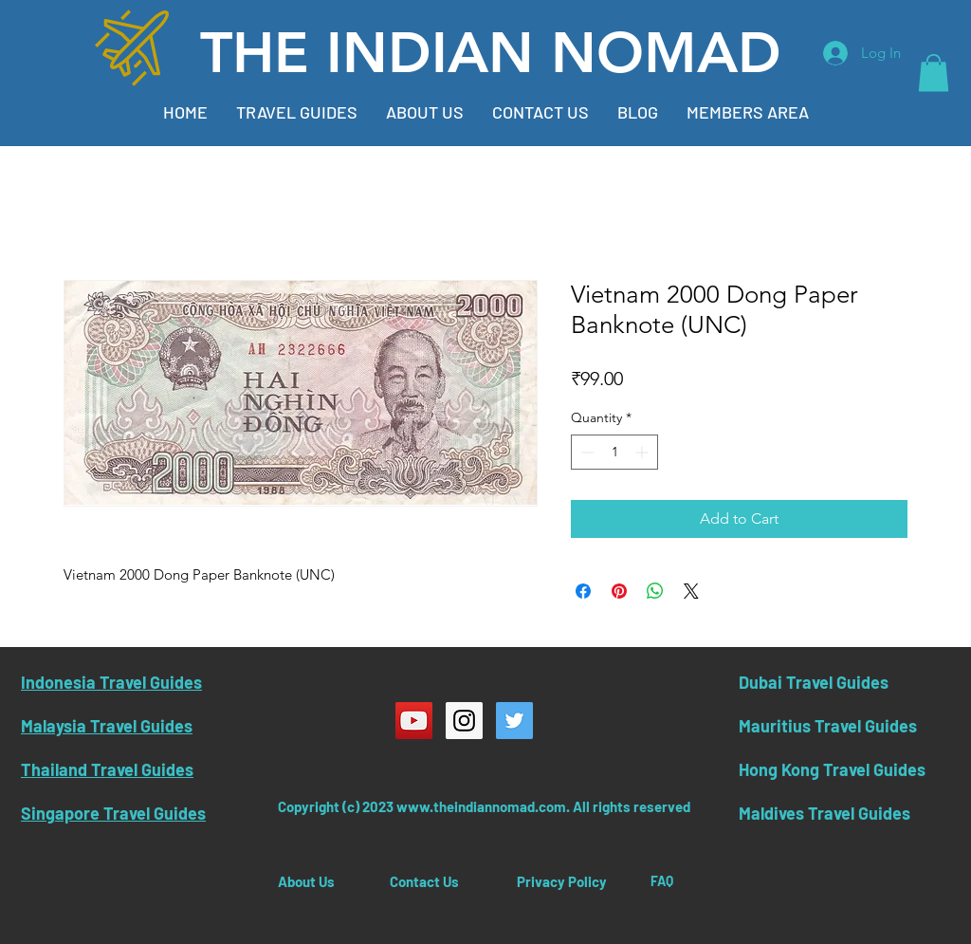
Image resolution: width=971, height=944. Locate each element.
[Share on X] (691, 591)
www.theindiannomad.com (481, 806)
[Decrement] (585, 452)
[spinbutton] (614, 452)
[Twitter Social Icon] (514, 720)
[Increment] (643, 452)
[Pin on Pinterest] (619, 591)
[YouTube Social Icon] (413, 720)
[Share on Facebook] (583, 591)
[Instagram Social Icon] (464, 720)
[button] (933, 72)
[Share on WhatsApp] (655, 591)
